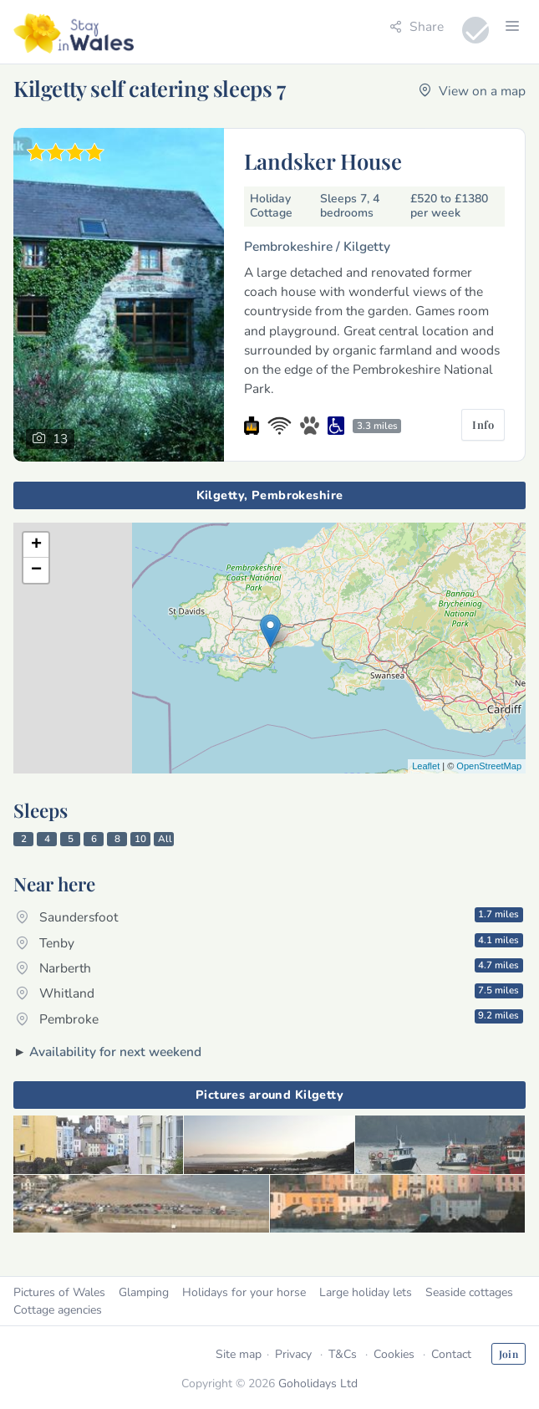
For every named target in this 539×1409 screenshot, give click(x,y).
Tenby (269, 942)
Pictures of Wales (59, 1292)
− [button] (36, 570)
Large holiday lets (365, 1292)
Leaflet (426, 766)
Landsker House (323, 160)
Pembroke (269, 1017)
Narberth (269, 967)
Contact (451, 1354)
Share (416, 26)
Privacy (293, 1354)
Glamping (144, 1292)
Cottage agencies (57, 1310)
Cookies (394, 1354)
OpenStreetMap (488, 766)
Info (483, 424)
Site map (239, 1354)
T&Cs (342, 1354)
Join (508, 1354)
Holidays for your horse (244, 1292)
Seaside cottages (469, 1292)
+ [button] (36, 545)
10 (140, 838)
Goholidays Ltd (318, 1383)
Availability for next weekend (115, 1051)
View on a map (472, 91)
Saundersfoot (269, 916)
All (165, 838)
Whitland (269, 992)
